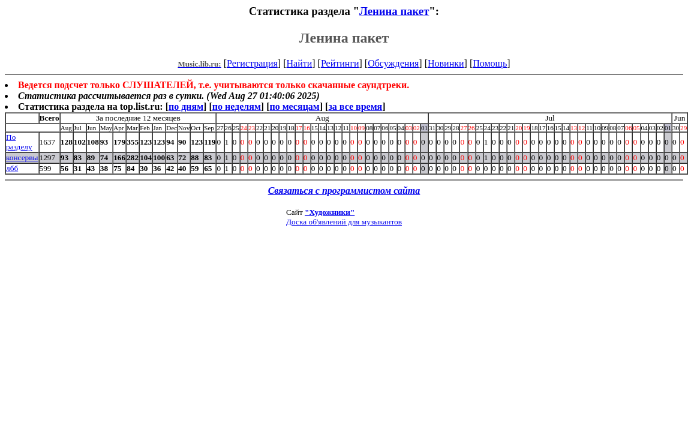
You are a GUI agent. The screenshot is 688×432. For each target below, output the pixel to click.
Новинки (446, 63)
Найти (299, 63)
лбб (12, 168)
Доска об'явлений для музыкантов (344, 221)
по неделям (236, 106)
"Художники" (329, 212)
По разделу (19, 142)
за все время (355, 106)
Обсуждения (393, 63)
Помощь (490, 63)
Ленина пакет (394, 11)
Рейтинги (340, 63)
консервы (22, 157)
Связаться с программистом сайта (344, 190)
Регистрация (252, 63)
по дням (186, 106)
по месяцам (294, 106)
